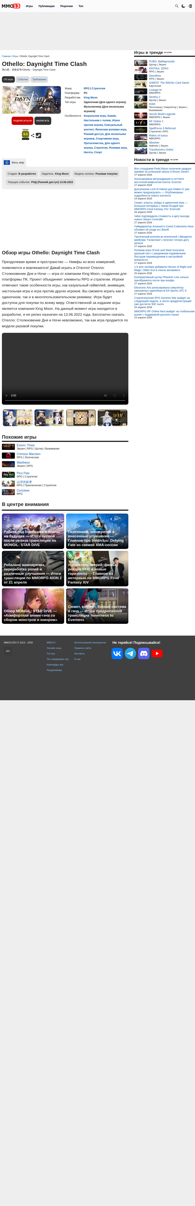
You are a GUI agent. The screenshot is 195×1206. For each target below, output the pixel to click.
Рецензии (66, 6)
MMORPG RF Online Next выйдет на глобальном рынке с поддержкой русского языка (164, 313)
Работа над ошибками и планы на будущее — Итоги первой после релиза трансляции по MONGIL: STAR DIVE (32, 538)
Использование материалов (90, 642)
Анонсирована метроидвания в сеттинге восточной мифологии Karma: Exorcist (159, 180)
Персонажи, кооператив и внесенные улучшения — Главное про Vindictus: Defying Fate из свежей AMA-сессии (96, 538)
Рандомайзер (54, 670)
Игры (29, 6)
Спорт (98, 152)
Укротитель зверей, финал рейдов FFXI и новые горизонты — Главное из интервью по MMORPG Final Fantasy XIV (93, 573)
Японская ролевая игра (110, 129)
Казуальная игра (95, 115)
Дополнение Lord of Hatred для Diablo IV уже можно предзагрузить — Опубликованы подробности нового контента (161, 192)
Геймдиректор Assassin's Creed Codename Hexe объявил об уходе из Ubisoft (164, 228)
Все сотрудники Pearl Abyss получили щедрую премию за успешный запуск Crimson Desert (162, 170)
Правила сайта (82, 648)
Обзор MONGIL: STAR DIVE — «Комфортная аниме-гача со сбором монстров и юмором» (31, 615)
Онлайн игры (54, 648)
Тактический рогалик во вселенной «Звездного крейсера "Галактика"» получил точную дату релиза (163, 240)
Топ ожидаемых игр (58, 659)
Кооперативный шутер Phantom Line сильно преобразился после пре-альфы (161, 279)
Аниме (111, 115)
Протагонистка (93, 143)
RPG (87, 88)
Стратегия (98, 88)
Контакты (79, 653)
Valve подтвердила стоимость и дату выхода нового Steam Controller (161, 218)
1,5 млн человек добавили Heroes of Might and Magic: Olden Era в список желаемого (163, 268)
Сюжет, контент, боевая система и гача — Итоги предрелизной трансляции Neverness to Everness (97, 613)
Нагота (88, 152)
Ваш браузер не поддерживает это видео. (65, 369)
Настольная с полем (97, 120)
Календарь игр (55, 664)
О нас (77, 659)
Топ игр (51, 653)
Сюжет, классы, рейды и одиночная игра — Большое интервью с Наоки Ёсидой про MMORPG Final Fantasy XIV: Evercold (161, 206)
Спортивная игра (107, 138)
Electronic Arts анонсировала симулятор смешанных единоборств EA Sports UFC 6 (160, 289)
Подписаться (22, 121)
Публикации (46, 6)
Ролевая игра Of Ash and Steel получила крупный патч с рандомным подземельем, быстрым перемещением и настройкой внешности (160, 255)
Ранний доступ (93, 134)
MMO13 (51, 642)
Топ (80, 6)
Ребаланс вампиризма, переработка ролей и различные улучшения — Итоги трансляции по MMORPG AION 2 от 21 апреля (33, 573)
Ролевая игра (118, 147)
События (23, 79)
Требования (39, 79)
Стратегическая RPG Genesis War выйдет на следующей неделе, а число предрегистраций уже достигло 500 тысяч (162, 301)
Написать (42, 121)
